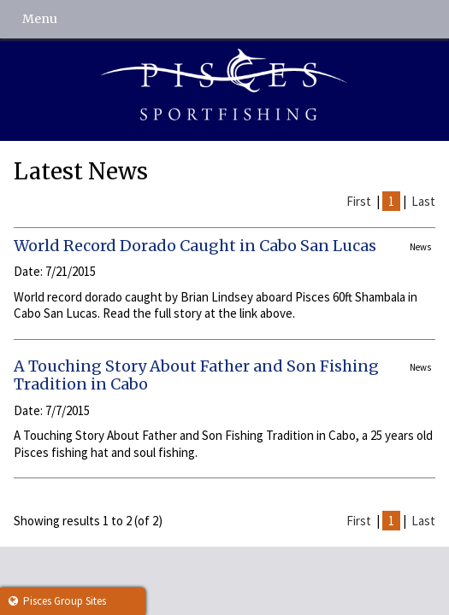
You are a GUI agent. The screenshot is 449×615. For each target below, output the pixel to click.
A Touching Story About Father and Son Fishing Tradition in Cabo (196, 375)
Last (423, 201)
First (358, 201)
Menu (39, 18)
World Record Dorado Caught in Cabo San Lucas (195, 245)
